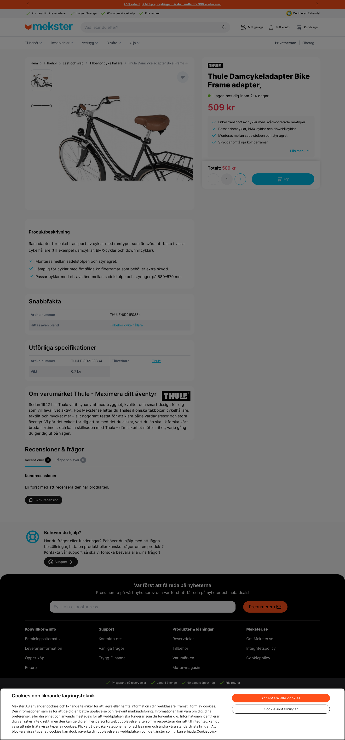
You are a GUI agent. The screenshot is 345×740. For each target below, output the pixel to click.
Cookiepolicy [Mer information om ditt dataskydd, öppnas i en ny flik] (207, 731)
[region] (172, 714)
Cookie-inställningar (281, 709)
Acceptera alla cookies (280, 698)
